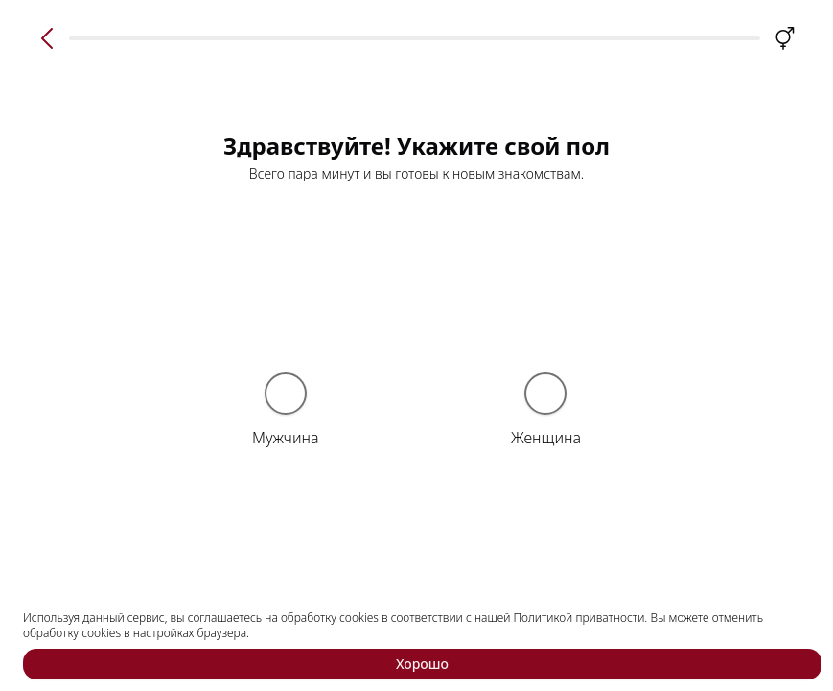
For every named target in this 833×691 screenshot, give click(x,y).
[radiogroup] (417, 414)
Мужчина (285, 437)
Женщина (546, 437)
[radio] (286, 393)
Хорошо (422, 664)
